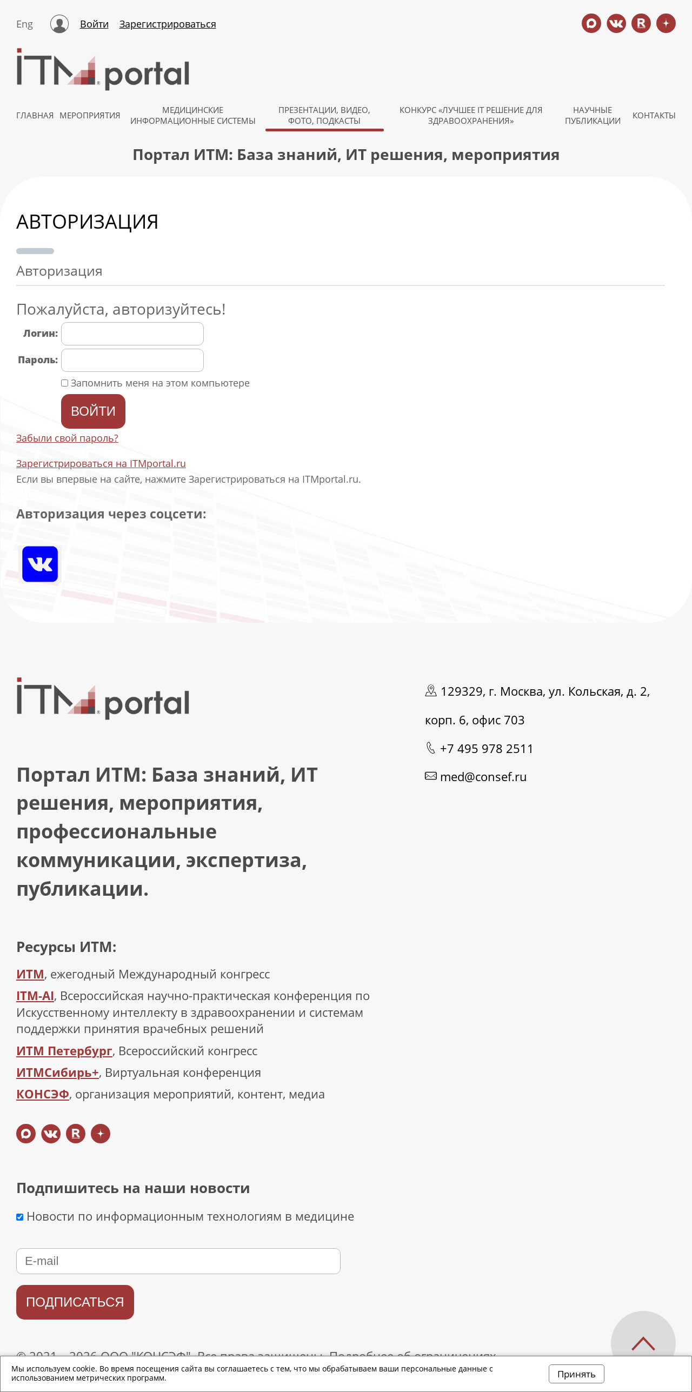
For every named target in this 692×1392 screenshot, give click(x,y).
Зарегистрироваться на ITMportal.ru (101, 463)
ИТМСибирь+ (57, 1072)
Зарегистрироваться (167, 23)
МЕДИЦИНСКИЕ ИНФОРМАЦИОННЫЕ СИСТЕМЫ (193, 115)
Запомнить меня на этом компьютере (159, 382)
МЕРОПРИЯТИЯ (90, 115)
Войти (94, 23)
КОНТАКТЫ (654, 115)
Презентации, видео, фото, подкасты (324, 115)
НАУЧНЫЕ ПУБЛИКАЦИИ (593, 115)
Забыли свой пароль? (67, 437)
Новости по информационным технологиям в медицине (185, 1216)
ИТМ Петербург (64, 1050)
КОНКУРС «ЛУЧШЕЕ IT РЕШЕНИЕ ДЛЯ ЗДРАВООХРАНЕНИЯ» (471, 115)
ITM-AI (35, 995)
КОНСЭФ (42, 1093)
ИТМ (30, 973)
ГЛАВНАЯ (35, 115)
